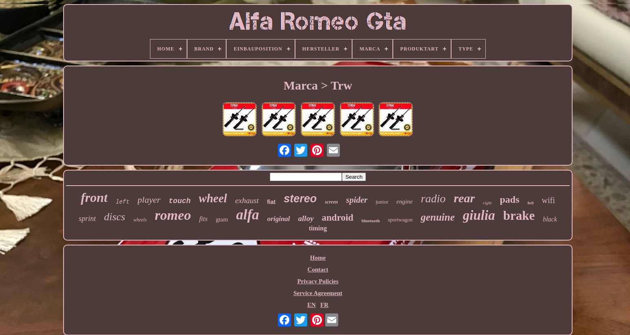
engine (405, 201)
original (278, 219)
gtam (222, 219)
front (94, 197)
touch (180, 201)
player (149, 200)
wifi (548, 200)
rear (464, 198)
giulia (479, 215)
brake (519, 215)
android (338, 217)
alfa (247, 215)
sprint (87, 219)
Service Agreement (317, 293)
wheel (213, 198)
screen (331, 202)
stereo (300, 199)
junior (382, 202)
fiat (271, 202)
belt (531, 203)
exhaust (247, 200)
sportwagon (400, 220)
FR (324, 305)
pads (510, 199)
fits (203, 219)
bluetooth (370, 220)
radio (433, 198)
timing (318, 228)
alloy (306, 218)
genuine (437, 217)
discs (114, 217)
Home (318, 257)
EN (311, 305)
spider (357, 200)
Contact (318, 269)
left (123, 202)
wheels (140, 220)
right (487, 202)
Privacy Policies (317, 281)
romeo (173, 215)
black (550, 219)
